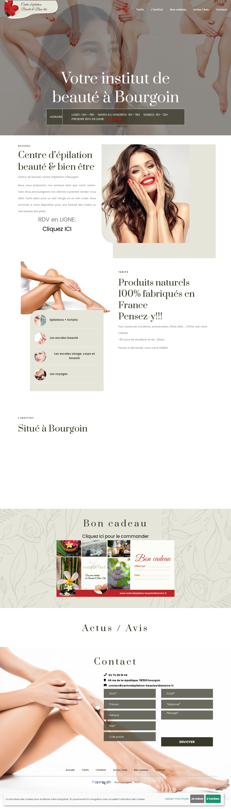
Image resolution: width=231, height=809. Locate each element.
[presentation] (187, 728)
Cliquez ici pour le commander (115, 536)
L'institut (157, 9)
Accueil (124, 9)
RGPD (137, 782)
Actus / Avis (201, 9)
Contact (221, 9)
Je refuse (197, 799)
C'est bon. (213, 799)
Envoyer (187, 742)
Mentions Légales (123, 782)
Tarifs (140, 9)
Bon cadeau (178, 9)
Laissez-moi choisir (177, 799)
